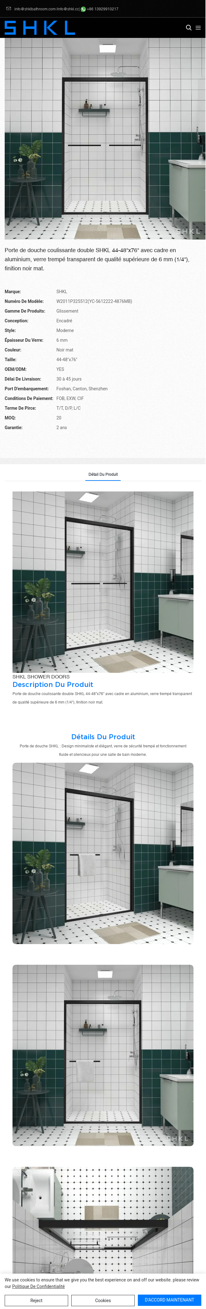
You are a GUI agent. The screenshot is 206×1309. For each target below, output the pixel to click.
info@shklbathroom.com (31, 9)
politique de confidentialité (38, 1286)
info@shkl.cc (68, 9)
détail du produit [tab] (103, 474)
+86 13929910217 (99, 9)
